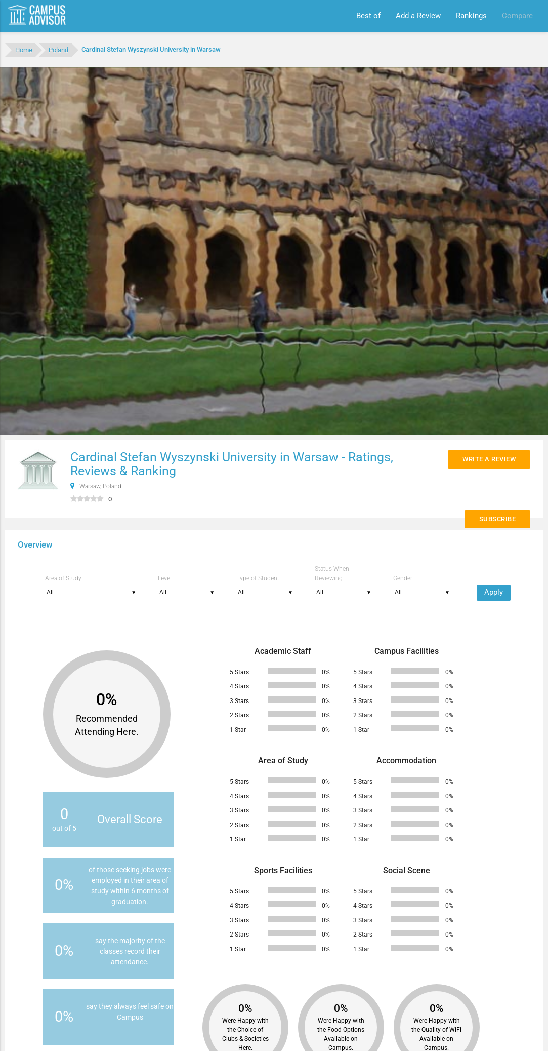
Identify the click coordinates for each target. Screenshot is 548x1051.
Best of (368, 16)
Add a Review (418, 16)
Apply (493, 592)
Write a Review (489, 459)
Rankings (471, 16)
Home (23, 50)
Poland (58, 50)
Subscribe (497, 519)
